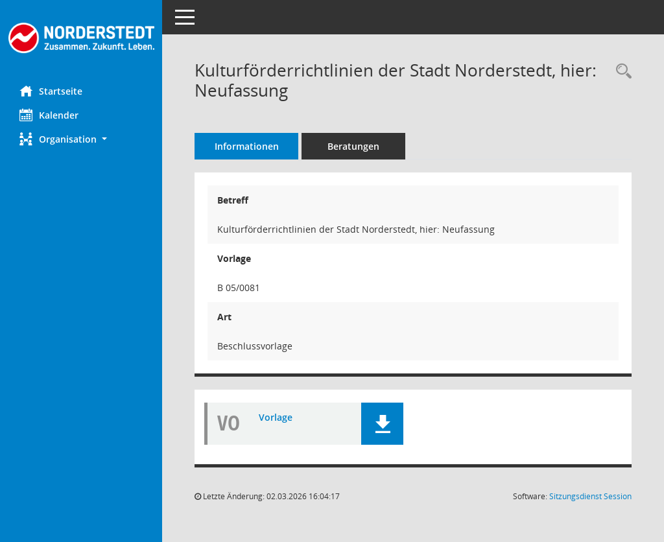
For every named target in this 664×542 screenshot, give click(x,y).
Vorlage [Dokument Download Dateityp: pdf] (275, 417)
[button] (81, 139)
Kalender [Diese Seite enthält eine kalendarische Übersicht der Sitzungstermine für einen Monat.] (48, 114)
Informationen (247, 146)
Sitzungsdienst (590, 496)
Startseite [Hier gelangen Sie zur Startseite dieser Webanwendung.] (50, 90)
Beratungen (353, 146)
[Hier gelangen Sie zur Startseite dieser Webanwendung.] (81, 38)
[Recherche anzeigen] (621, 71)
